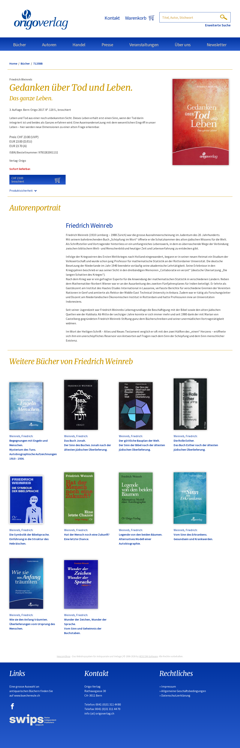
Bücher (19, 45)
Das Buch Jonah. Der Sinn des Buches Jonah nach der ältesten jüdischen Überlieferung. (87, 445)
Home (13, 63)
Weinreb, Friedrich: (21, 436)
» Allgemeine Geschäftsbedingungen (182, 691)
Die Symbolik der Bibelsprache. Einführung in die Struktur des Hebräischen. (29, 539)
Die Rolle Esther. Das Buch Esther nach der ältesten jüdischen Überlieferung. (196, 445)
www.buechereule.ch (27, 695)
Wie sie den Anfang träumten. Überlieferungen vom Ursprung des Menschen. (32, 624)
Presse (107, 45)
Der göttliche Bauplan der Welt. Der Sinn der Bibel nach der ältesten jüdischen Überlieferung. (142, 445)
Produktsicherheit (22, 190)
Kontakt (112, 18)
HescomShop (63, 656)
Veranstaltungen (144, 45)
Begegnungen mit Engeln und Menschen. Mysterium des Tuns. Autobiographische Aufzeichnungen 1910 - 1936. (33, 449)
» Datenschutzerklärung (174, 695)
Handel (79, 45)
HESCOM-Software (148, 656)
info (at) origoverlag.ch (99, 713)
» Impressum (167, 686)
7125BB (38, 63)
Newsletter (216, 45)
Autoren (49, 45)
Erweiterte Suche (218, 25)
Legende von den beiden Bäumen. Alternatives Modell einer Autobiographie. (140, 539)
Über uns (182, 45)
